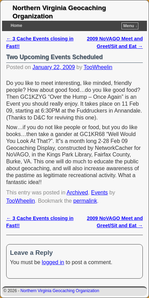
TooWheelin (98, 67)
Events (99, 192)
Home (16, 25)
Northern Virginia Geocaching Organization (60, 290)
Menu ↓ (130, 25)
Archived (77, 192)
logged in (53, 262)
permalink (85, 201)
